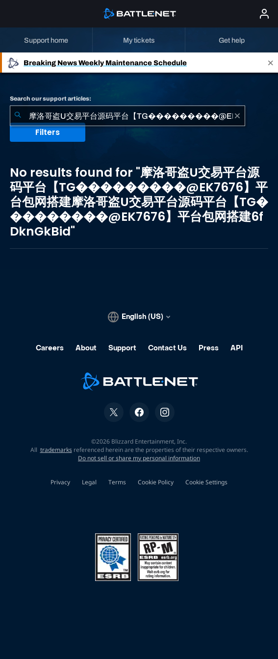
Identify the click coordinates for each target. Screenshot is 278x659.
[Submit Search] (17, 115)
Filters (47, 132)
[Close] (270, 63)
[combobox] (127, 115)
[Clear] (237, 115)
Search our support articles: (50, 98)
